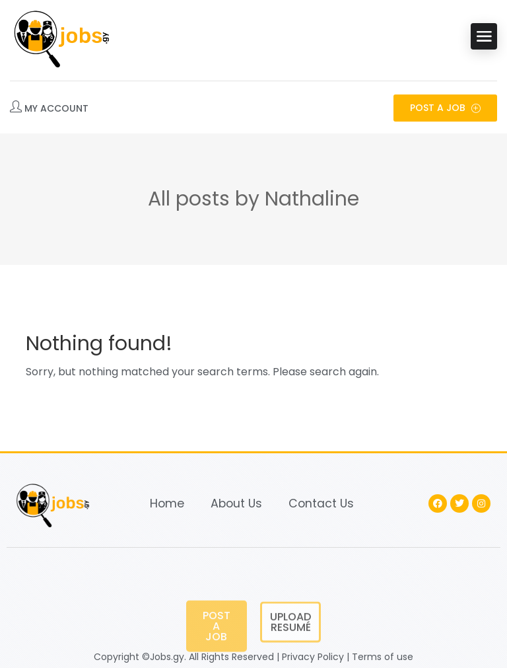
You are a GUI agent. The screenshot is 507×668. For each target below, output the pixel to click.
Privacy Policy (313, 656)
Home (167, 503)
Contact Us (321, 503)
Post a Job (445, 107)
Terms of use (382, 656)
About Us (236, 503)
